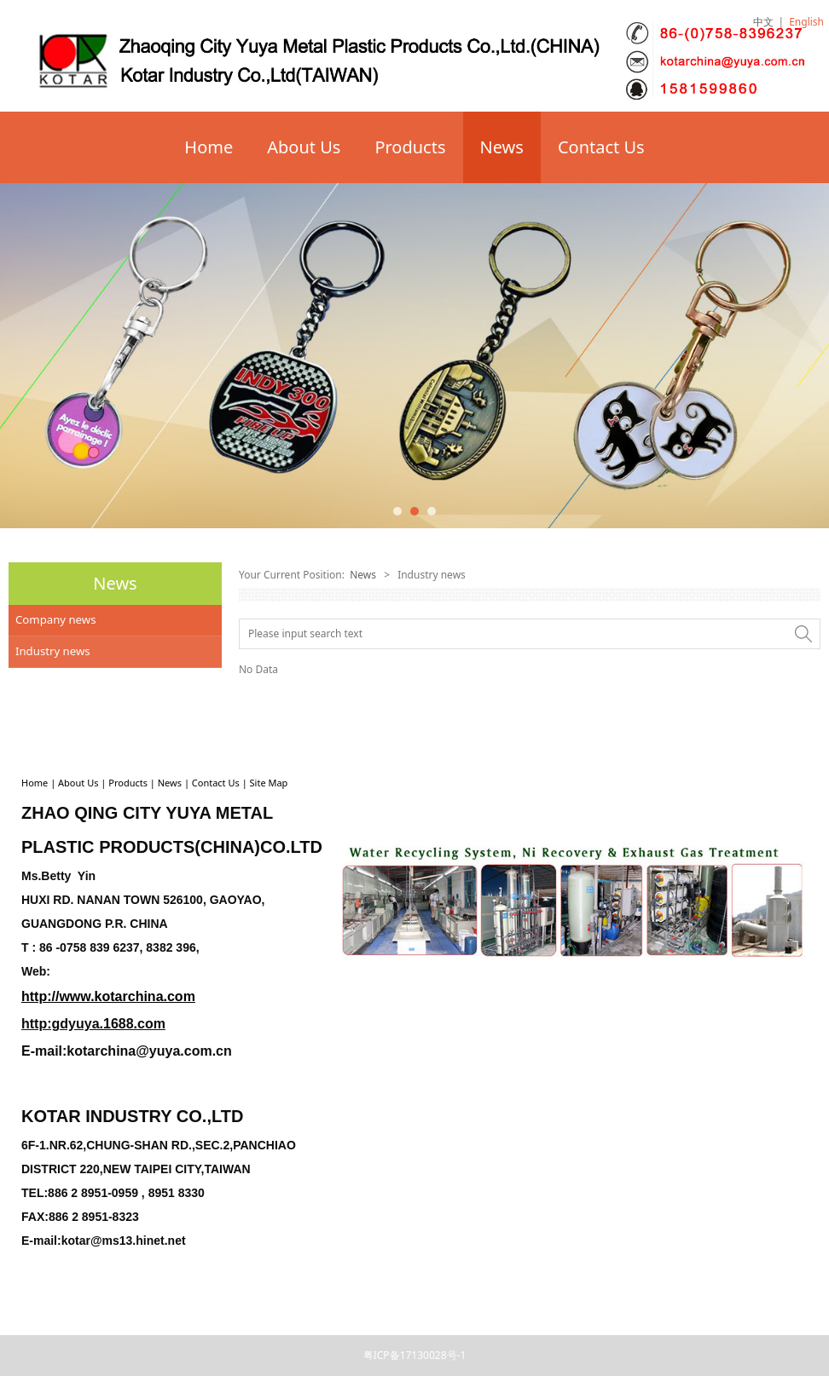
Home (208, 146)
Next (806, 355)
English (806, 21)
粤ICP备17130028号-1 (415, 1355)
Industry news (52, 651)
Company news (55, 619)
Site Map (269, 782)
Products (409, 146)
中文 (763, 21)
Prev (23, 355)
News (502, 146)
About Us (303, 146)
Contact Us (601, 146)
